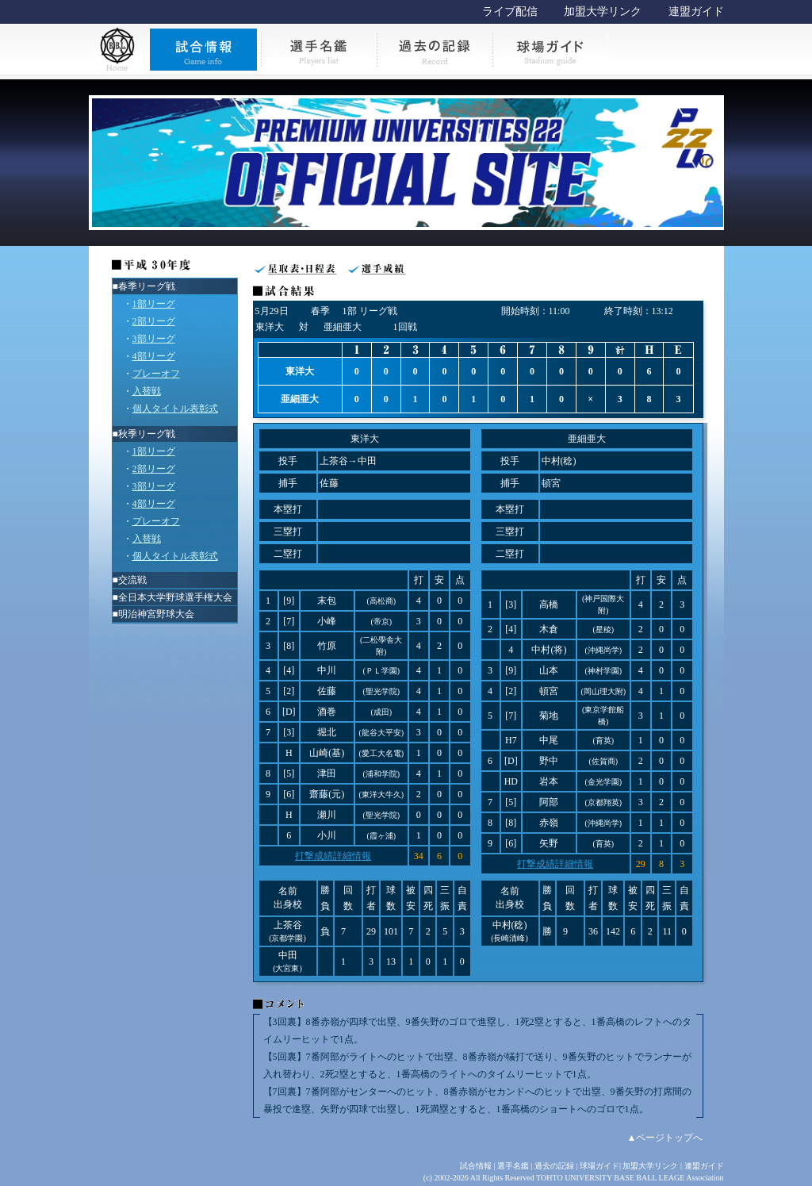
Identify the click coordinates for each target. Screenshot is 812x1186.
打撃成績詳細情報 (333, 856)
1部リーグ (153, 303)
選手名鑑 (513, 1165)
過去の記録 (554, 1165)
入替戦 (146, 391)
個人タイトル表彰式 (175, 408)
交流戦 (132, 579)
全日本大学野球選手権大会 (175, 597)
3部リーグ (153, 338)
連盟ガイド (696, 11)
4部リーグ (153, 356)
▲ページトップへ (665, 1137)
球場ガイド (599, 1165)
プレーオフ (156, 373)
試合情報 (476, 1165)
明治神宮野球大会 (156, 614)
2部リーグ (153, 321)
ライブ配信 (510, 11)
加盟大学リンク (603, 11)
